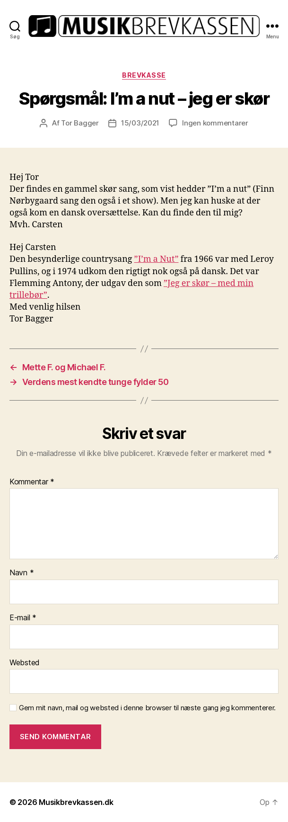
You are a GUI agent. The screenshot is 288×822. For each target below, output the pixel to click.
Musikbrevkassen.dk (76, 802)
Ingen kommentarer (215, 122)
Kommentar (31, 482)
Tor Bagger (79, 122)
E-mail (22, 618)
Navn (21, 573)
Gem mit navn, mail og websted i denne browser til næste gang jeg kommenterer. (147, 708)
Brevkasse (144, 75)
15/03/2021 (140, 122)
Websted (24, 663)
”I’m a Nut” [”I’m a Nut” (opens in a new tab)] (156, 259)
